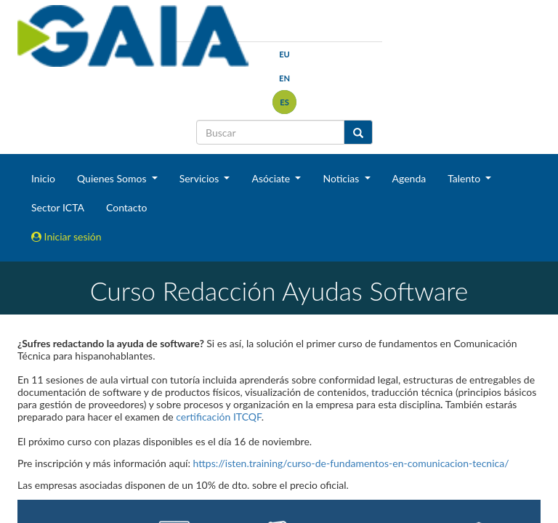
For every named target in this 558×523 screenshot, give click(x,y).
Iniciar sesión (66, 236)
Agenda (409, 178)
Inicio (43, 178)
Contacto (126, 207)
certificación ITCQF (218, 416)
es (284, 102)
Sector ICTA (57, 207)
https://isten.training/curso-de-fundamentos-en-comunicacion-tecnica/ (351, 463)
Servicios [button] (200, 178)
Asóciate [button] (271, 178)
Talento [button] (465, 178)
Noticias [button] (342, 178)
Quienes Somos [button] (113, 178)
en (284, 78)
